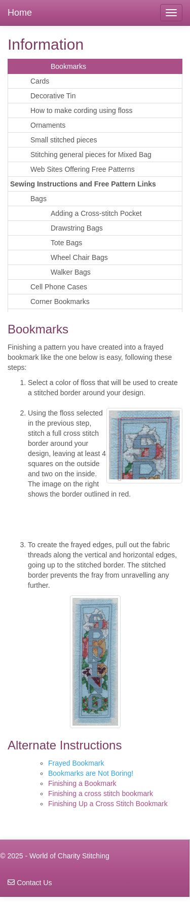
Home (20, 13)
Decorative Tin (52, 96)
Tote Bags (66, 243)
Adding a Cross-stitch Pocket (96, 213)
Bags (38, 199)
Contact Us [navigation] (30, 883)
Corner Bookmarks (60, 301)
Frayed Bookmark (76, 763)
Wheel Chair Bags (79, 257)
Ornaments (47, 125)
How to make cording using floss (81, 110)
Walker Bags (71, 272)
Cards (39, 81)
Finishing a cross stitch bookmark (100, 793)
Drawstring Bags (77, 228)
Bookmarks (68, 66)
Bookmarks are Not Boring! (90, 773)
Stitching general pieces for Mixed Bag (90, 154)
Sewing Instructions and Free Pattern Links (83, 184)
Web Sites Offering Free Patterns (82, 169)
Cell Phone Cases (58, 287)
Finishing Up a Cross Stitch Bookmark (108, 804)
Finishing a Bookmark (82, 783)
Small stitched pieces (63, 140)
